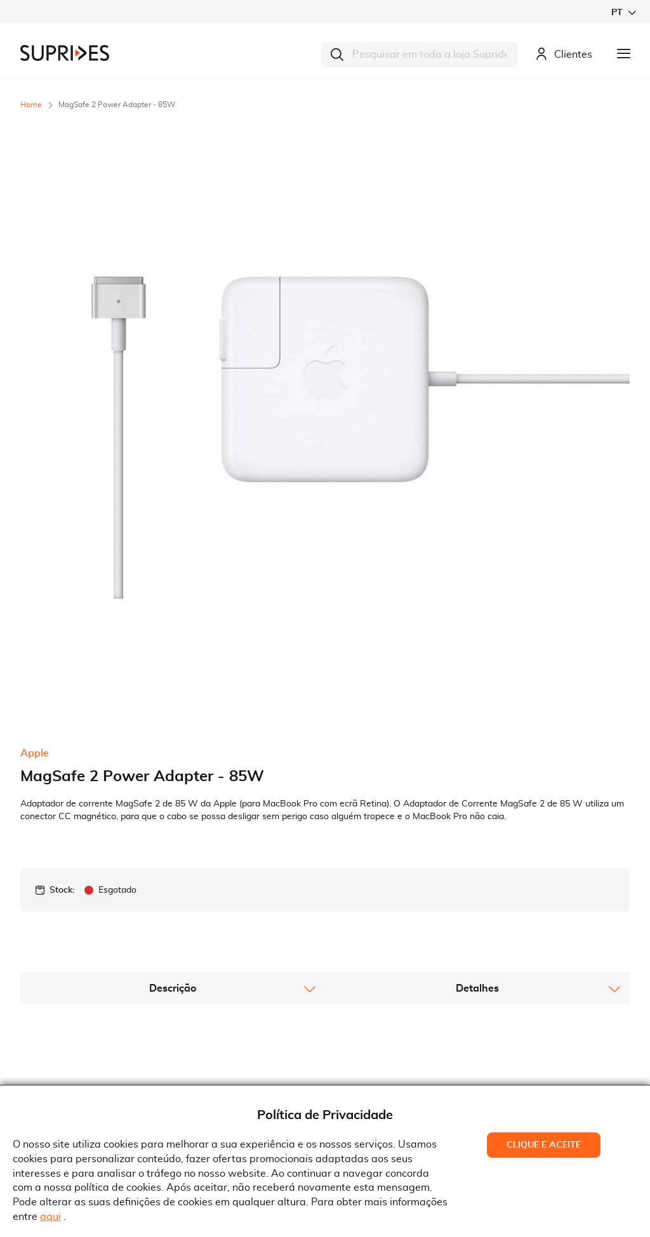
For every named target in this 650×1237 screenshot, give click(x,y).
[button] (623, 12)
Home (31, 104)
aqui (50, 1217)
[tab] (172, 741)
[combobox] (419, 54)
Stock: (62, 642)
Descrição (172, 741)
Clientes (563, 55)
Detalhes (477, 741)
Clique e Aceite (544, 1145)
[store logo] (64, 53)
